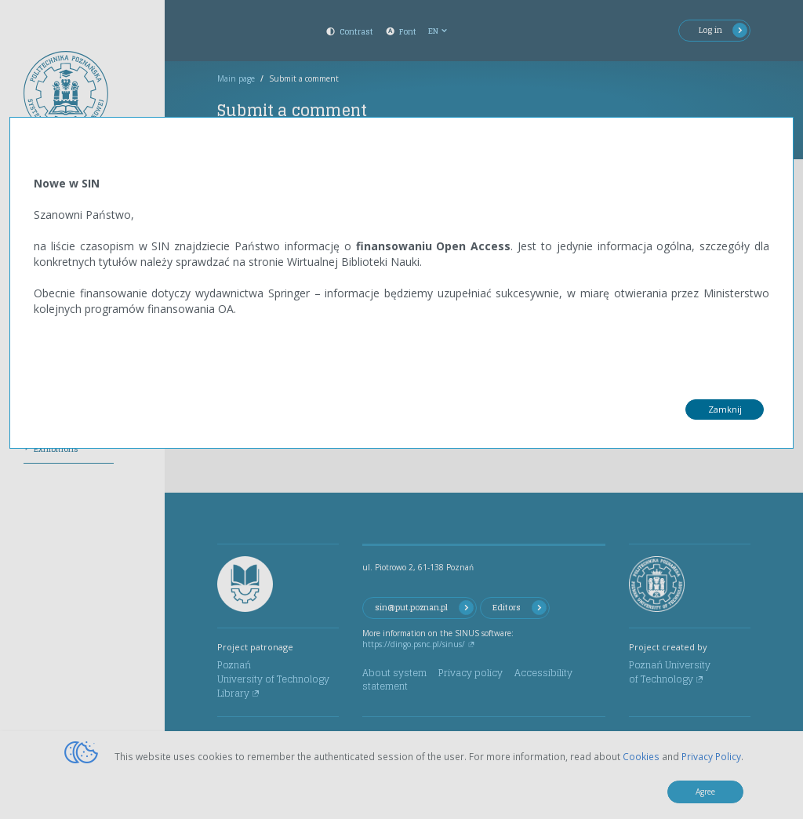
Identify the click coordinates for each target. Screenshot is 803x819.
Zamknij (725, 409)
